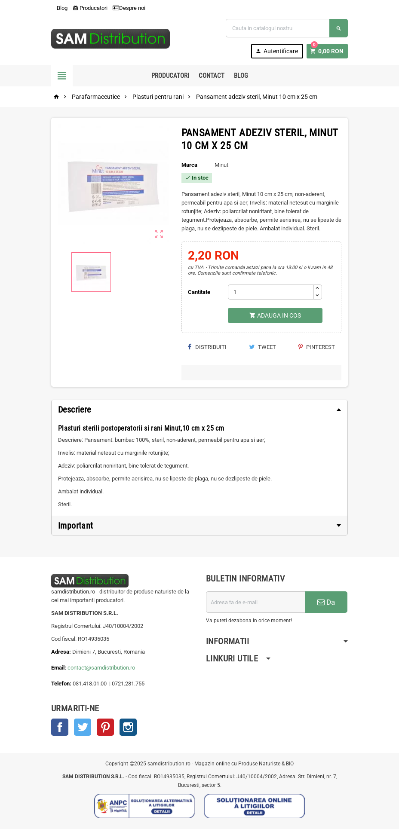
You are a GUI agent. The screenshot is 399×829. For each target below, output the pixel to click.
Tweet (262, 347)
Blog (59, 8)
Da (326, 602)
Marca (189, 165)
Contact (211, 76)
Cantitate (199, 292)
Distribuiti (207, 347)
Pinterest (316, 347)
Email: (59, 667)
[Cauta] (287, 28)
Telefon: (61, 683)
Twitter (82, 727)
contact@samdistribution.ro (101, 667)
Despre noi (129, 8)
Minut (221, 165)
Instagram (128, 727)
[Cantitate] (271, 292)
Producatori (90, 8)
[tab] (199, 409)
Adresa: (61, 652)
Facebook (59, 727)
